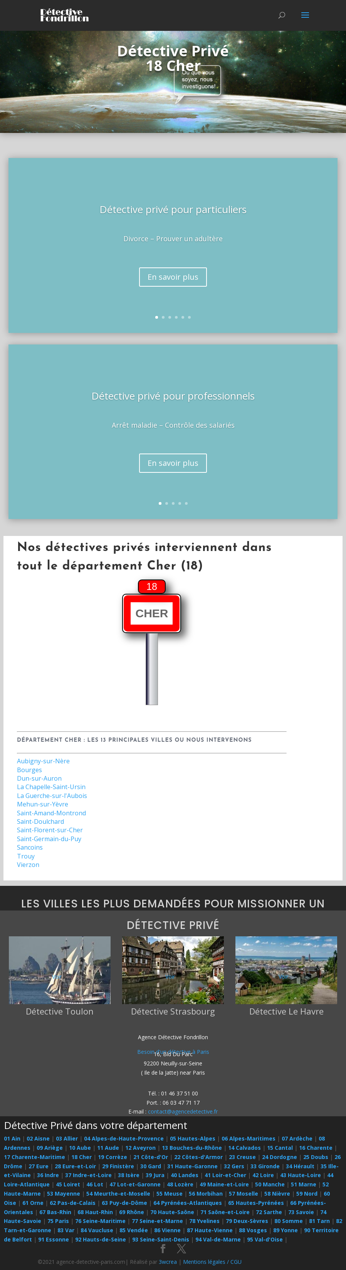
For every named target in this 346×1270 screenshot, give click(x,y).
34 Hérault (300, 1166)
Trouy (26, 856)
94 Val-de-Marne (218, 1239)
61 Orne (33, 1202)
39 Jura (155, 1175)
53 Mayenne (63, 1193)
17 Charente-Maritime (34, 1157)
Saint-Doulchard (40, 821)
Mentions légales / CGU (212, 1261)
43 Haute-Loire (300, 1175)
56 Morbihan (206, 1193)
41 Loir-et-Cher (225, 1175)
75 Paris (58, 1221)
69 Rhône (131, 1212)
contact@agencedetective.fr (183, 1111)
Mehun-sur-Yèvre (42, 804)
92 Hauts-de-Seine (100, 1239)
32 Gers (234, 1166)
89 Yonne (285, 1230)
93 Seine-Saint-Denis (160, 1239)
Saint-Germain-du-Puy (49, 839)
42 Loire (263, 1175)
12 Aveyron (140, 1147)
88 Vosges (253, 1230)
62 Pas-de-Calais (73, 1202)
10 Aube (80, 1147)
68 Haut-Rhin (95, 1212)
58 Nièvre (277, 1193)
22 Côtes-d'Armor (198, 1157)
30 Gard (150, 1166)
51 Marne (303, 1184)
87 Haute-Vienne (210, 1230)
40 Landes (184, 1175)
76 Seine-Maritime (100, 1221)
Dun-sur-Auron (39, 778)
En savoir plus (173, 287)
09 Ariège (50, 1147)
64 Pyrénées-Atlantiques (187, 1202)
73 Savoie (301, 1212)
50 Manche (270, 1184)
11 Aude (108, 1147)
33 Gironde (265, 1166)
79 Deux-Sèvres (247, 1221)
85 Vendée (133, 1230)
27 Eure (39, 1166)
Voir (57, 976)
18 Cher (81, 1157)
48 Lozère (180, 1184)
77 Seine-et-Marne (157, 1221)
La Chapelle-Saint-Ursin (51, 787)
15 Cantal (280, 1147)
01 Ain (12, 1138)
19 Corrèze (112, 1157)
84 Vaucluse (97, 1230)
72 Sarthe (269, 1212)
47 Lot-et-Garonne (135, 1184)
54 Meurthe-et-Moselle (118, 1193)
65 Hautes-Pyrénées (256, 1202)
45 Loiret (68, 1184)
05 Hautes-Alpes (192, 1138)
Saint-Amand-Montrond (51, 813)
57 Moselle (243, 1193)
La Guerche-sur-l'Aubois (52, 795)
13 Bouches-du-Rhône (192, 1147)
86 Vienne (167, 1230)
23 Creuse (242, 1157)
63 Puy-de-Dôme (124, 1202)
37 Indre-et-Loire (88, 1175)
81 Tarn (319, 1221)
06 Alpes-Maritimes (248, 1138)
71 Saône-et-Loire (225, 1212)
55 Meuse (169, 1193)
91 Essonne (53, 1239)
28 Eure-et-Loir (75, 1166)
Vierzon (28, 864)
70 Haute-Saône (172, 1212)
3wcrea (168, 1261)
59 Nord (306, 1193)
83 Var (65, 1230)
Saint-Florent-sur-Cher (50, 830)
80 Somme (288, 1221)
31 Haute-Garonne (192, 1166)
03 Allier (67, 1138)
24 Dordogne (279, 1157)
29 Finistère (118, 1166)
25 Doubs (315, 1157)
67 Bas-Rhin (55, 1212)
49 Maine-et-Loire (224, 1184)
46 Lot (94, 1184)
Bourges (29, 770)
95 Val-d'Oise (265, 1239)
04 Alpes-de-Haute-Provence (124, 1138)
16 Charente (316, 1147)
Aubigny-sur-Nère (43, 761)
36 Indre (48, 1175)
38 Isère (128, 1175)
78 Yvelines (204, 1221)
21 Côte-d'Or (150, 1157)
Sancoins (30, 847)
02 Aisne (38, 1138)
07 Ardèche (297, 1138)
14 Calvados (244, 1147)
